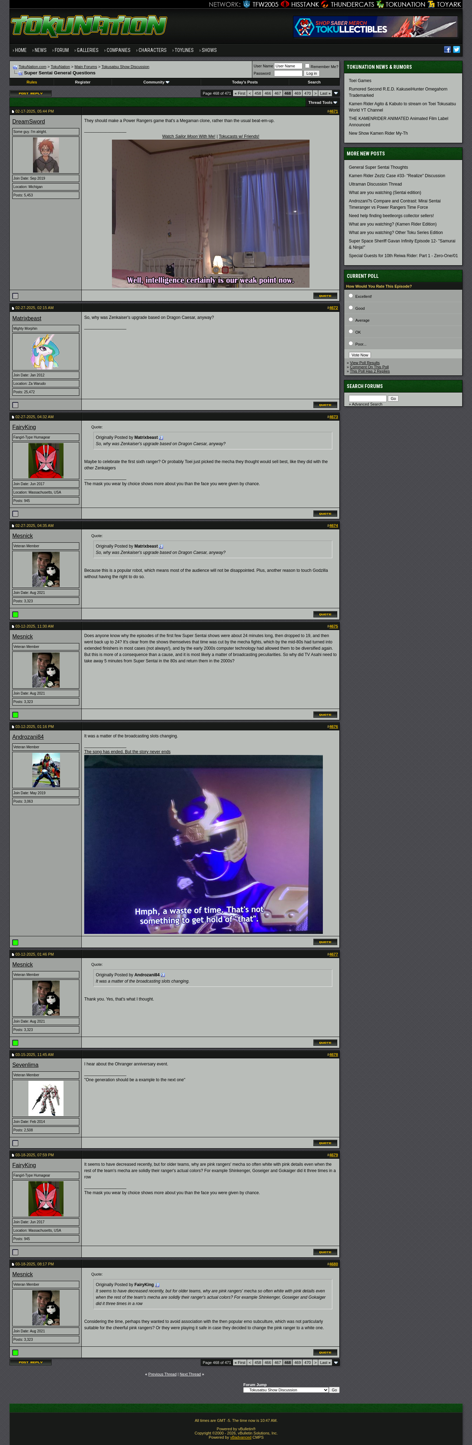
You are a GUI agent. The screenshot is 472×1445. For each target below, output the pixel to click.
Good (360, 308)
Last (325, 93)
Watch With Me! (188, 136)
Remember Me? (321, 67)
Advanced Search (367, 404)
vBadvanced (241, 1437)
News (41, 50)
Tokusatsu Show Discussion (125, 67)
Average (362, 320)
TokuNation (60, 67)
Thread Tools (320, 102)
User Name (263, 66)
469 (297, 93)
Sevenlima (25, 1065)
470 (307, 93)
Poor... (360, 344)
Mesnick (22, 536)
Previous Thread (162, 1374)
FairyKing (24, 427)
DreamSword (28, 122)
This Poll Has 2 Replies (370, 371)
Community (156, 82)
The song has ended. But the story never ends (127, 751)
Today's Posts (245, 82)
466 (268, 93)
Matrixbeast (26, 318)
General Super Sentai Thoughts (378, 167)
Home (21, 50)
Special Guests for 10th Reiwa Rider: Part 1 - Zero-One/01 (403, 255)
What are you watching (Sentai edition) (385, 192)
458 (258, 93)
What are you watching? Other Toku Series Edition (396, 232)
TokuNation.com (32, 67)
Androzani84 (28, 737)
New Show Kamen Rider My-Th (378, 133)
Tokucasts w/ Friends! (239, 136)
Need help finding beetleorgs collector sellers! (391, 215)
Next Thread (190, 1374)
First (240, 93)
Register (83, 82)
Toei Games (360, 80)
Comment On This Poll (369, 367)
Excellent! (363, 296)
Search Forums (365, 386)
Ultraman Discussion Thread (375, 184)
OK (358, 332)
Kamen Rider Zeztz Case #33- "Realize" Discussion (397, 175)
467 (277, 93)
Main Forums (85, 67)
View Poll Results (365, 363)
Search (314, 82)
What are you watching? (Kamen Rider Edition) (393, 224)
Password (262, 73)
